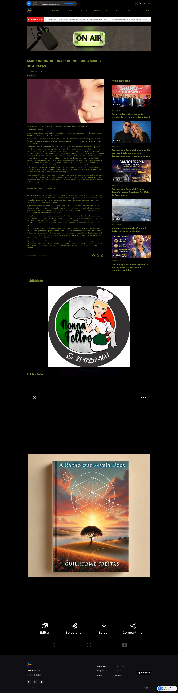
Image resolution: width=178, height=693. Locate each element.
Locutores (128, 10)
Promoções (98, 10)
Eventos (108, 10)
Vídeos (88, 10)
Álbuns (80, 10)
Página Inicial (56, 10)
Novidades (31, 76)
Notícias (138, 10)
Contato (147, 10)
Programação (69, 10)
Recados (118, 10)
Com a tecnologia (143, 688)
